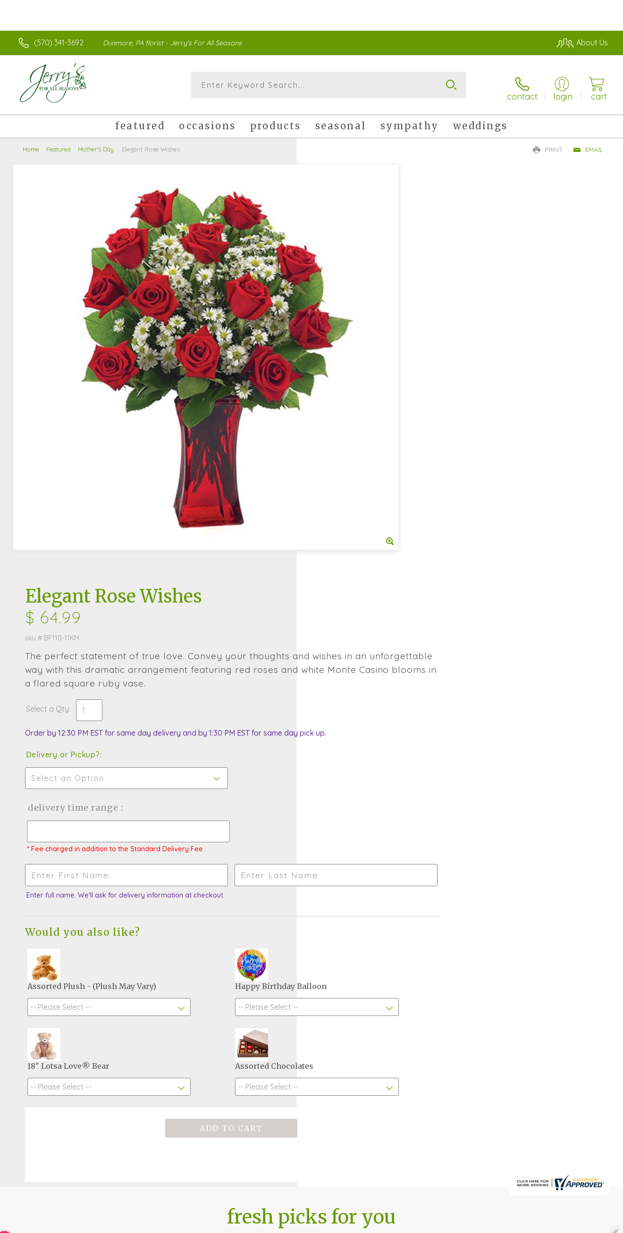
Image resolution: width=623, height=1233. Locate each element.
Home (31, 144)
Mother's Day (96, 144)
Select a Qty (333, 294)
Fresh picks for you (312, 917)
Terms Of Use (401, 1223)
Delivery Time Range (358, 402)
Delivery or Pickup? (349, 349)
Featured (58, 144)
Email (588, 144)
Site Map (582, 1223)
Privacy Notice (457, 1223)
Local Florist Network (524, 1223)
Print (548, 144)
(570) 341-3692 (59, 42)
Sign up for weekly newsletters (312, 968)
